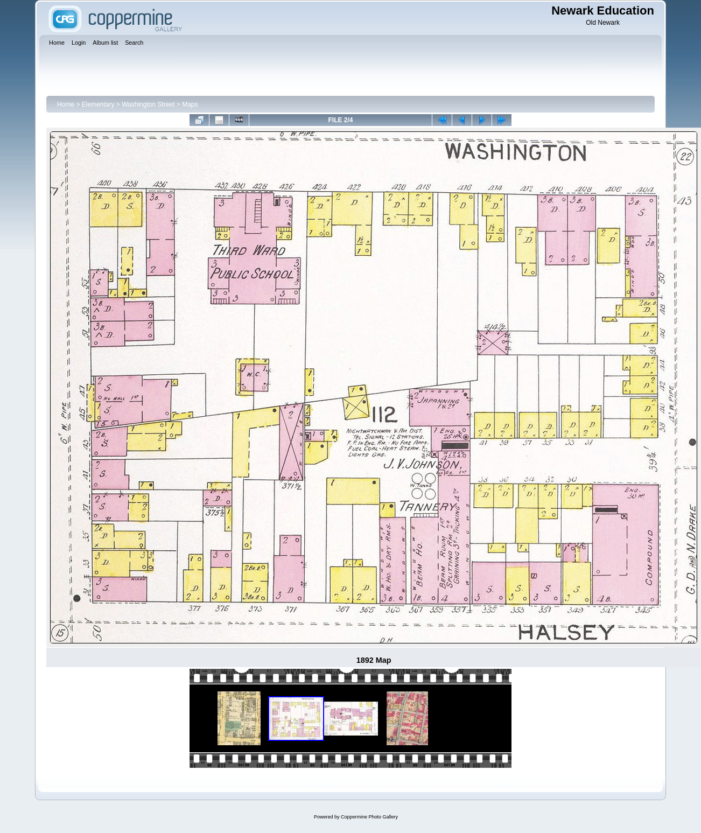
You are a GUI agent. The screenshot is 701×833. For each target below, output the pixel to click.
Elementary (98, 104)
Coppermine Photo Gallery (369, 817)
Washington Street (148, 104)
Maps (190, 104)
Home (65, 104)
